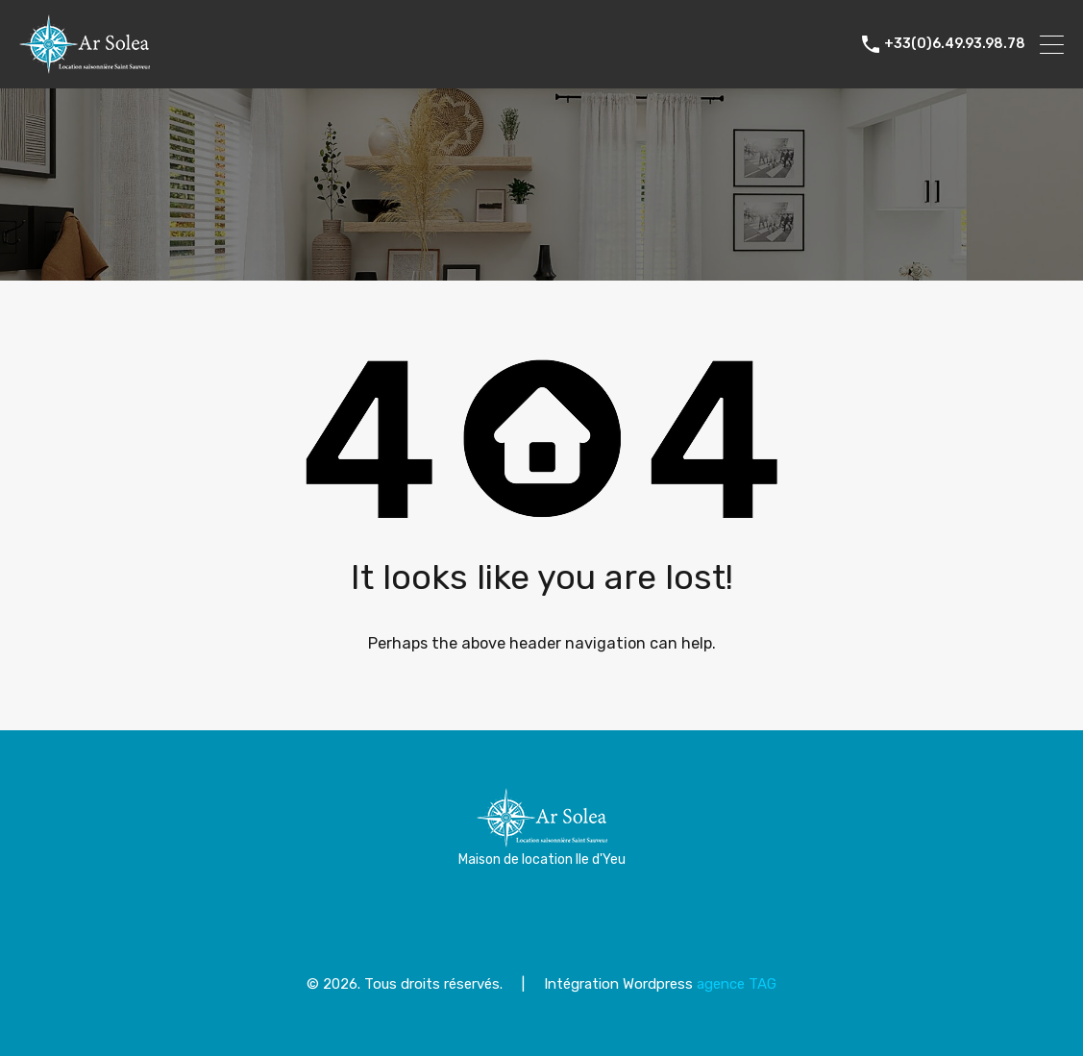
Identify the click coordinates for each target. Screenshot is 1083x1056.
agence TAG (736, 984)
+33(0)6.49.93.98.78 (954, 44)
